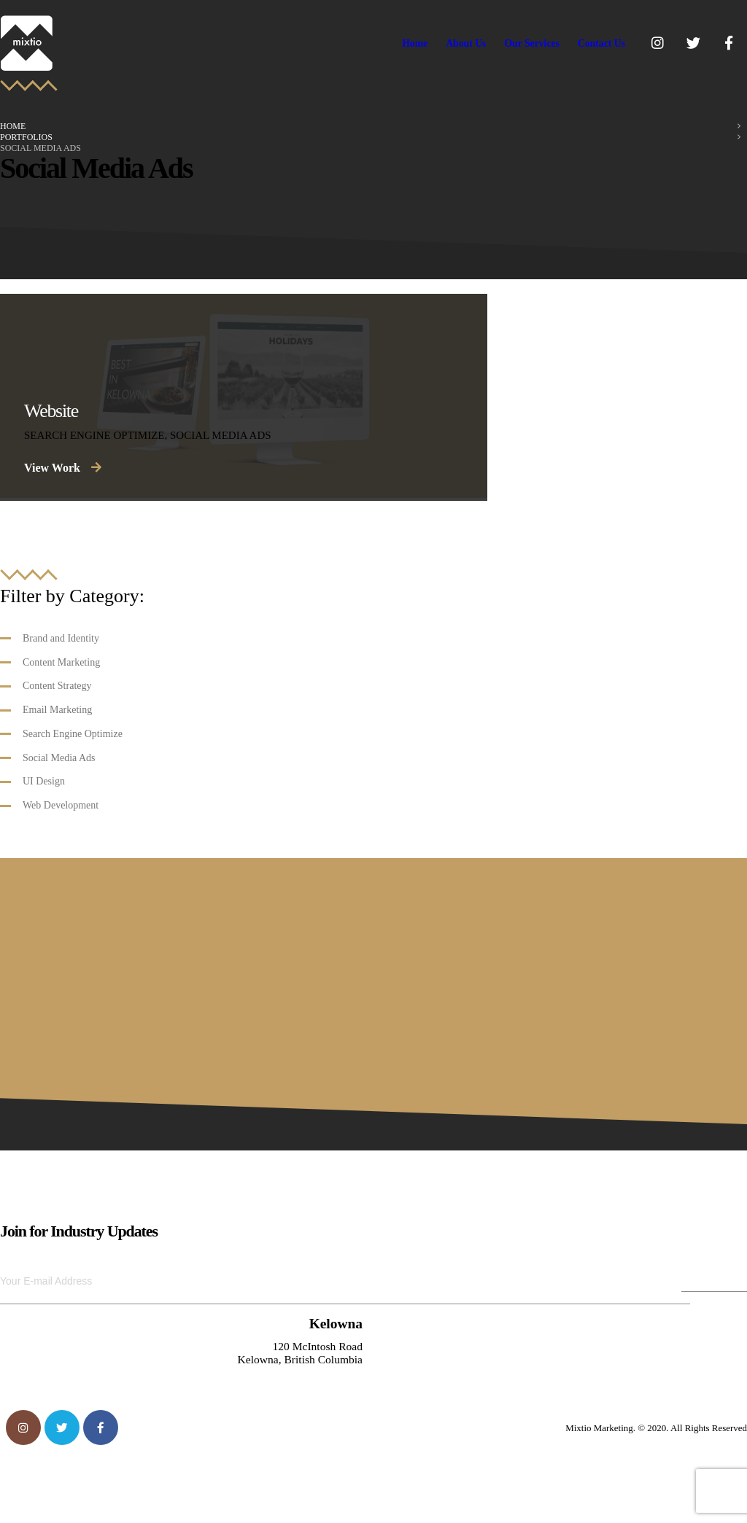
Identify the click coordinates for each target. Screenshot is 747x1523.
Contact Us (601, 43)
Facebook (100, 1427)
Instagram (23, 1427)
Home (414, 43)
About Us (466, 43)
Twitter (62, 1427)
